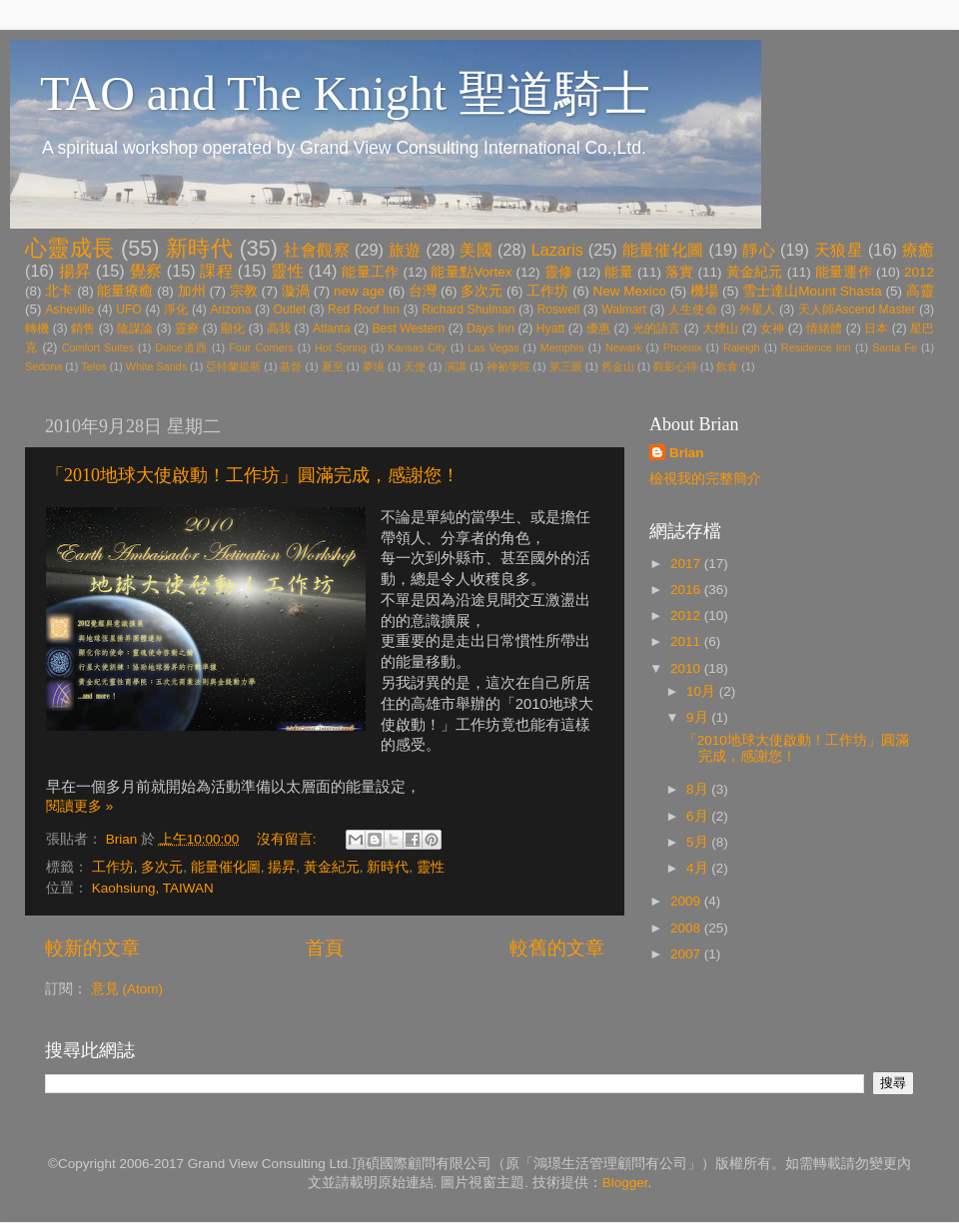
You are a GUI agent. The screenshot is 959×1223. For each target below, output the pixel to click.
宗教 (244, 291)
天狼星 (838, 250)
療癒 (918, 250)
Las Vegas (493, 347)
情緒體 (824, 328)
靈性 (287, 271)
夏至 (333, 366)
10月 (702, 691)
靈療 (187, 328)
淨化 (176, 309)
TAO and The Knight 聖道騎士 (345, 93)
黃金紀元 (754, 272)
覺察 (146, 271)
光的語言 (656, 328)
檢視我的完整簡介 (705, 478)
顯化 (233, 328)
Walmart (623, 309)
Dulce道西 (181, 347)
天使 (415, 366)
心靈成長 (70, 248)
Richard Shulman (468, 309)
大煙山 (720, 328)
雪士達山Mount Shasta (811, 291)
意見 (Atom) (127, 988)
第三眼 (565, 366)
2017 (687, 563)
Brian (686, 452)
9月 (698, 717)
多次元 (481, 291)
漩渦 (296, 291)
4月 (698, 868)
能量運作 (843, 272)
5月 (698, 842)
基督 (291, 366)
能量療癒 (125, 291)
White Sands (156, 366)
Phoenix (682, 347)
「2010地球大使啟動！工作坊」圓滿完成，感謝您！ (253, 475)
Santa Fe (894, 347)
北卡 (59, 291)
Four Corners (261, 347)
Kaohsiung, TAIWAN (153, 888)
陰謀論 (135, 328)
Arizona (230, 309)
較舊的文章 (556, 947)
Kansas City (417, 347)
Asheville (69, 309)
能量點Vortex (471, 272)
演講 (456, 366)
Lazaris (557, 250)
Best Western (409, 328)
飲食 (727, 366)
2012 (919, 272)
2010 (687, 668)
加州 (192, 291)
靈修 (558, 272)
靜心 (758, 250)
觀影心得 (675, 366)
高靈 (920, 291)
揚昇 (75, 271)
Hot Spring (341, 347)
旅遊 (405, 250)
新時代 (199, 248)
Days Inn (490, 328)
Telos (93, 366)
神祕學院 (508, 366)
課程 (216, 271)
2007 (687, 953)
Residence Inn (816, 347)
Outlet (290, 309)
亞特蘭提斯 (233, 366)
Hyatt (550, 328)
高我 (279, 328)
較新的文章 (92, 947)
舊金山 (617, 366)
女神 (772, 328)
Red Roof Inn (364, 309)
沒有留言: (289, 839)
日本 (876, 328)
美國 (476, 250)
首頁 (325, 947)
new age (359, 291)
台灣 (423, 291)
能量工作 (370, 272)
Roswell (558, 309)
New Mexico (630, 291)
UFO (129, 309)
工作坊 (547, 291)
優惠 (598, 328)
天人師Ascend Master (857, 309)
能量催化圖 (663, 250)
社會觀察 (317, 250)
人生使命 (692, 309)
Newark (623, 347)
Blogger (625, 1182)
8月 (698, 789)
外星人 (757, 309)
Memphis (562, 347)
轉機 (37, 328)
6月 (698, 816)
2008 (687, 927)
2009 (687, 901)
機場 (704, 291)
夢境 (374, 366)
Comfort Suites (98, 347)
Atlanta (332, 328)
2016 (687, 589)
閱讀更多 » (79, 806)
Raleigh (741, 347)
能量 (618, 272)
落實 (679, 272)
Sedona (43, 366)
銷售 (83, 328)
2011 (687, 641)
